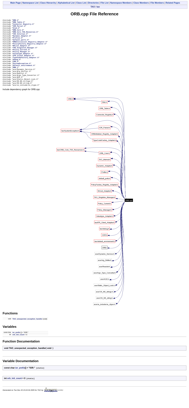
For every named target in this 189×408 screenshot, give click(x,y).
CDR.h (15, 70)
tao (98, 7)
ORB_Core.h (18, 32)
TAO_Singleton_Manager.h (24, 53)
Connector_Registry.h (23, 25)
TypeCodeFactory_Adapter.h (25, 65)
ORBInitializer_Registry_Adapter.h (30, 46)
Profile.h (17, 42)
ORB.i (15, 77)
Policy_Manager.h (21, 58)
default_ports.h (20, 44)
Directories (93, 3)
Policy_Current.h (21, 56)
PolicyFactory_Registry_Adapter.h (29, 49)
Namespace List (30, 3)
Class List (81, 3)
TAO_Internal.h (20, 37)
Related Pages (173, 3)
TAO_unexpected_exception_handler (27, 332)
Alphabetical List (66, 3)
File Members (157, 3)
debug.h (16, 67)
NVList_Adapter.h (21, 51)
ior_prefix (16, 346)
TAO (93, 7)
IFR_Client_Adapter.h (23, 63)
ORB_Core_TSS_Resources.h (25, 34)
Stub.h (16, 30)
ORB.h (15, 20)
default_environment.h (23, 75)
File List (104, 3)
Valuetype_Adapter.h (22, 60)
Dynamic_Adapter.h (21, 39)
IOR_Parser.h (19, 27)
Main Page (15, 3)
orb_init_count (18, 348)
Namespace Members (121, 3)
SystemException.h (21, 72)
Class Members (141, 3)
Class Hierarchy (48, 3)
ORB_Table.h (18, 23)
